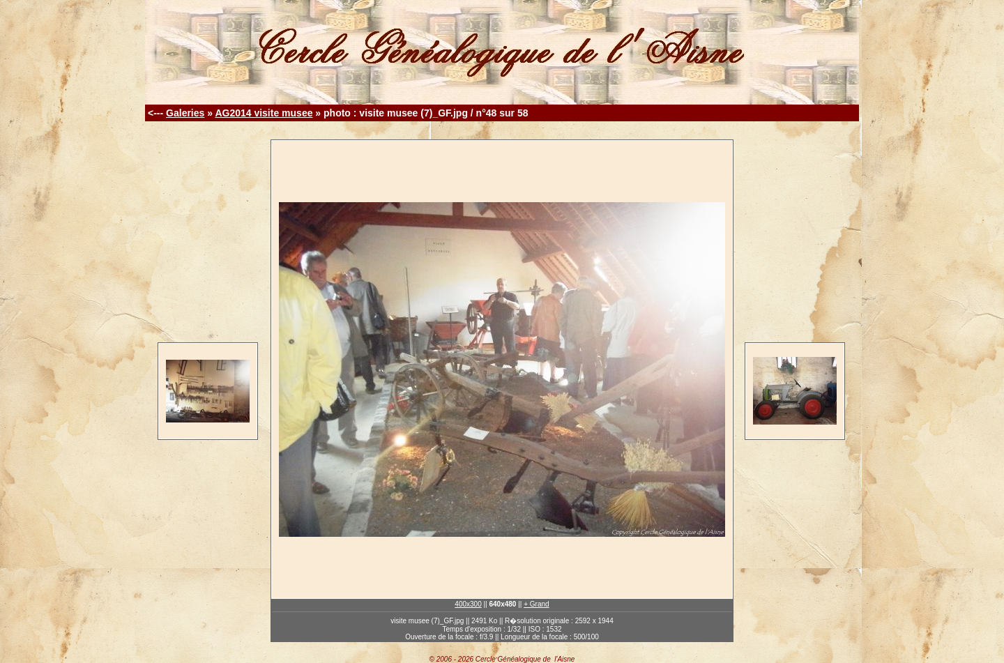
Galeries (185, 113)
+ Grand (536, 604)
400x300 (468, 604)
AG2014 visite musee (263, 113)
